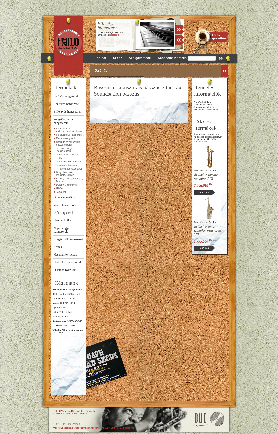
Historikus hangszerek (68, 262)
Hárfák (59, 188)
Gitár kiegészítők (64, 197)
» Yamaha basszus (67, 165)
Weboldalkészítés (62, 428)
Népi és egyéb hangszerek (63, 229)
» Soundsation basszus (69, 161)
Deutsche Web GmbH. (106, 428)
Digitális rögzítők (65, 270)
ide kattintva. (213, 109)
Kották (58, 247)
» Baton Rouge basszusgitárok (65, 149)
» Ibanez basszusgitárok (69, 168)
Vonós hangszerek (65, 205)
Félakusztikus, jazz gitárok (70, 135)
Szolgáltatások (140, 58)
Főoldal (100, 58)
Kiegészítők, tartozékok (68, 239)
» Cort (60, 158)
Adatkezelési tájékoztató (77, 413)
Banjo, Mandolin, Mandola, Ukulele (65, 173)
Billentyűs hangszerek (68, 111)
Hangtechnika (62, 220)
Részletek (114, 35)
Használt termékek (65, 254)
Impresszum (58, 413)
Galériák (101, 70)
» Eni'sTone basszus (67, 154)
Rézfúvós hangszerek (67, 104)
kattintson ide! (200, 141)
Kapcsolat (165, 58)
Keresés (180, 58)
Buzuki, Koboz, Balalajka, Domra (69, 180)
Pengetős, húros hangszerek (63, 121)
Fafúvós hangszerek (66, 96)
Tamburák (61, 192)
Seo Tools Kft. (127, 428)
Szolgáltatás (78, 411)
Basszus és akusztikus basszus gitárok (68, 143)
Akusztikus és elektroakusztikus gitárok (69, 130)
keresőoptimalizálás (82, 428)
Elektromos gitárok (66, 138)
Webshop (66, 411)
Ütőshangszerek (64, 212)
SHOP (117, 58)
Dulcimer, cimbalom (66, 184)
